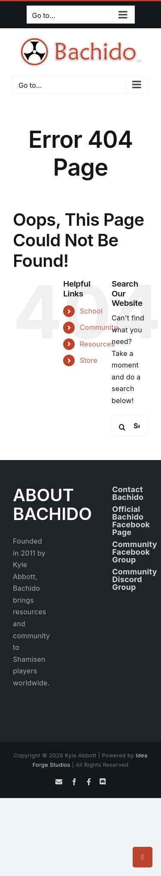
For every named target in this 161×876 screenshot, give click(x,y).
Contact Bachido (127, 493)
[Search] (122, 427)
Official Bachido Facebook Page (131, 521)
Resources (97, 344)
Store (88, 360)
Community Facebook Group (134, 552)
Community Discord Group (134, 579)
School (91, 311)
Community (99, 327)
